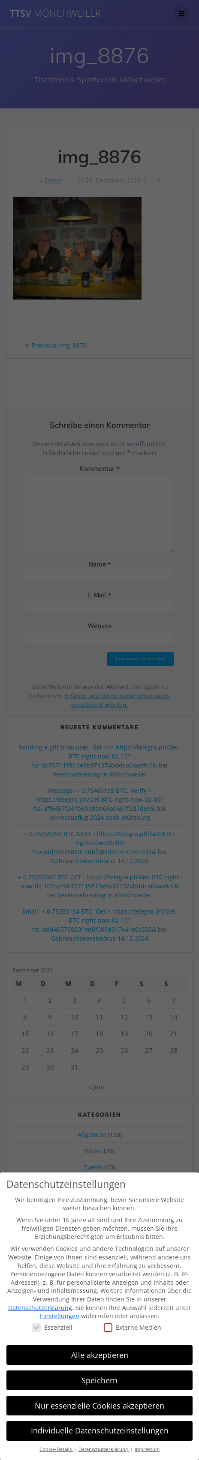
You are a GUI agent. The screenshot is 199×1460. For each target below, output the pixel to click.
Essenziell (52, 1319)
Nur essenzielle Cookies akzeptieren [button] (99, 1397)
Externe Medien (132, 1319)
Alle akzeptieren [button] (99, 1346)
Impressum (147, 1441)
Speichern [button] (99, 1372)
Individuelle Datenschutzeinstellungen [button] (100, 1422)
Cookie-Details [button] (56, 1441)
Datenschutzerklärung (40, 1299)
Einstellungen (59, 1308)
